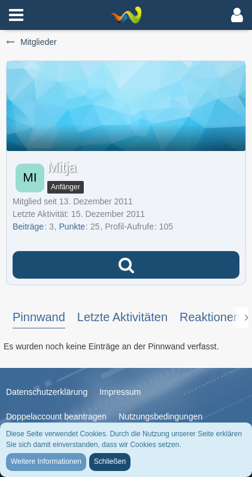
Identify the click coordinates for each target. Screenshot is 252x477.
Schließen (110, 461)
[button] (16, 15)
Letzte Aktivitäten (122, 317)
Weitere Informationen (46, 461)
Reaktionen (210, 317)
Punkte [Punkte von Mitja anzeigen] (72, 226)
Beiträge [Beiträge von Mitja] (28, 226)
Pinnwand (39, 317)
